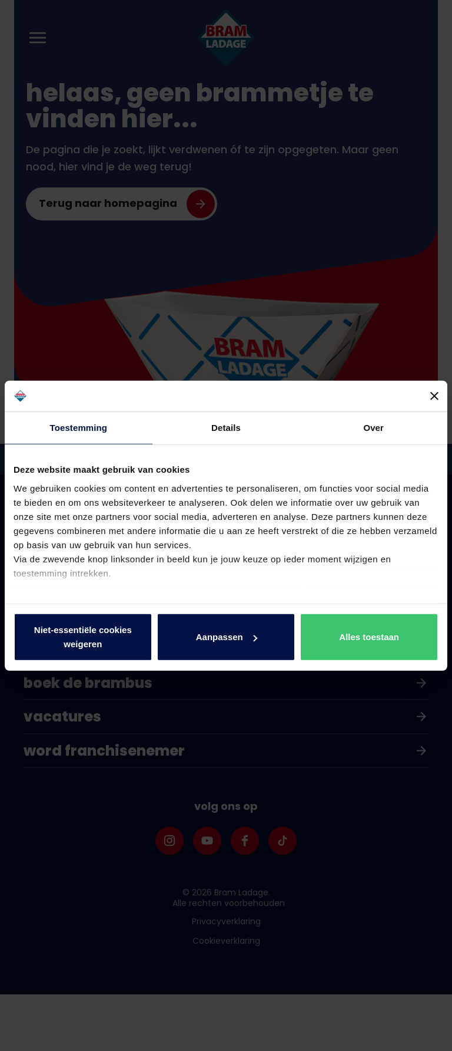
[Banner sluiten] (434, 396)
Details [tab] (226, 428)
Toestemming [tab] (79, 428)
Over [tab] (373, 428)
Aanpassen (226, 637)
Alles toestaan (369, 637)
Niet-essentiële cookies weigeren (83, 637)
